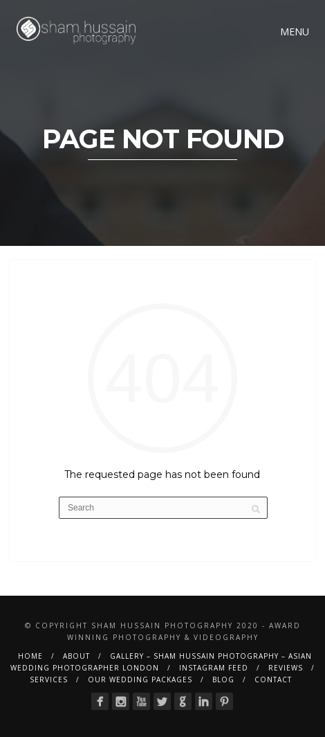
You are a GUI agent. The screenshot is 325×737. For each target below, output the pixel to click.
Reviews (285, 668)
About (76, 656)
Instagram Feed (213, 668)
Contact (273, 679)
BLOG (223, 679)
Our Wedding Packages (140, 679)
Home (30, 656)
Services (49, 679)
